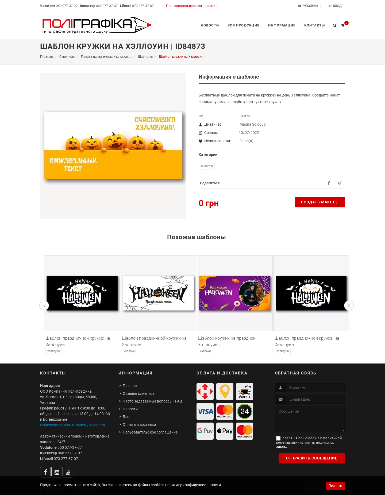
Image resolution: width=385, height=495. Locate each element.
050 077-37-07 (67, 6)
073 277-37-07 (143, 6)
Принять (335, 486)
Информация (135, 373)
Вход (335, 6)
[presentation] (44, 305)
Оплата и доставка (139, 424)
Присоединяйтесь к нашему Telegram (72, 425)
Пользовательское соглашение (191, 6)
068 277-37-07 (107, 6)
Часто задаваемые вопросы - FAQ (152, 401)
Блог (127, 417)
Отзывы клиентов (139, 393)
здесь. (281, 446)
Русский (310, 6)
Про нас (130, 386)
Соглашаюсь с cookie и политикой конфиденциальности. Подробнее (309, 442)
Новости (130, 409)
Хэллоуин (207, 166)
